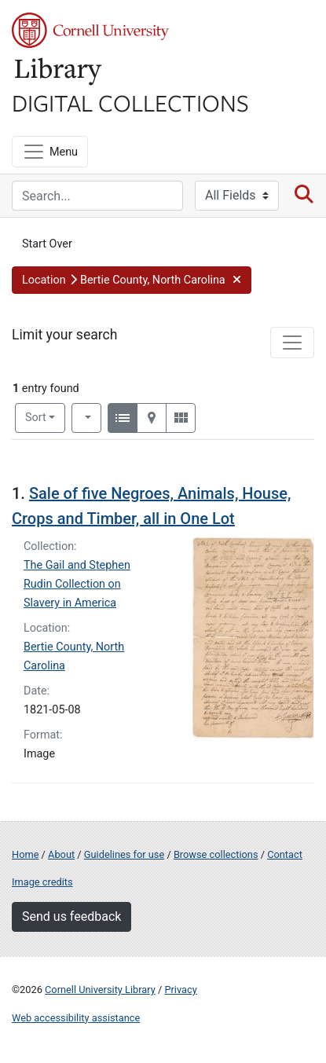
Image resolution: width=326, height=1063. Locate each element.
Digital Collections (130, 102)
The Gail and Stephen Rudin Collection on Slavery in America (77, 584)
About (61, 854)
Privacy (180, 989)
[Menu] (50, 151)
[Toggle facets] (292, 342)
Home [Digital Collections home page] (25, 854)
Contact (284, 854)
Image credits (42, 882)
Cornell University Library (100, 989)
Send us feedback (71, 916)
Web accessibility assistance (76, 1018)
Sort (35, 417)
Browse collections (216, 854)
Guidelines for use (124, 854)
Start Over (47, 244)
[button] (131, 280)
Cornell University (90, 30)
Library (59, 72)
